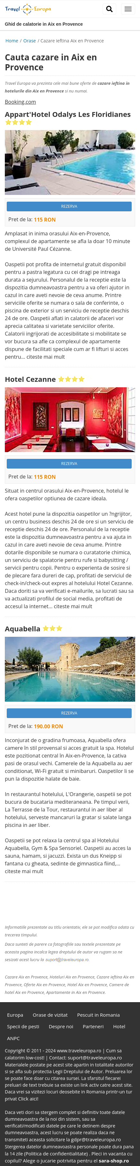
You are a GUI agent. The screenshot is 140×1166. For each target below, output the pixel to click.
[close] (128, 9)
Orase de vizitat (50, 1015)
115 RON (45, 220)
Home (11, 41)
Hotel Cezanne (30, 379)
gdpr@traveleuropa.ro (96, 1139)
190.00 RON (48, 726)
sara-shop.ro (114, 1160)
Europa (15, 1015)
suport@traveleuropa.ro (95, 1057)
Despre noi (61, 1026)
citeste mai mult (45, 356)
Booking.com (20, 101)
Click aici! (28, 1098)
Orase (30, 41)
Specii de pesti (23, 1026)
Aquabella (22, 628)
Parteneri (93, 1026)
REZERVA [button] (69, 206)
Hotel (119, 1026)
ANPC (13, 1038)
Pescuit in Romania (98, 1015)
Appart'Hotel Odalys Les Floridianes (68, 114)
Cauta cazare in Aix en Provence (51, 62)
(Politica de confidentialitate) (56, 1153)
